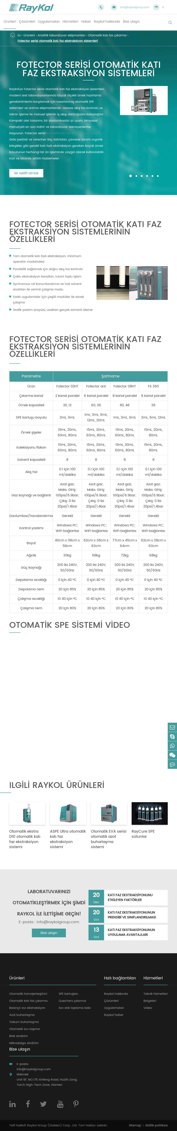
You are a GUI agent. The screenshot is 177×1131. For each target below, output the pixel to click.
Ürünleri (29, 35)
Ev (19, 35)
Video (147, 1008)
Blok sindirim (18, 1036)
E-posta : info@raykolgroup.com (49, 922)
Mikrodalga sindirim (24, 1043)
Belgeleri (149, 1000)
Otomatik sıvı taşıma (24, 1029)
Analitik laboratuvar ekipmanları (61, 35)
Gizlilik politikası (156, 1125)
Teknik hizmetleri (155, 993)
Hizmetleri (153, 978)
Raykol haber (113, 1015)
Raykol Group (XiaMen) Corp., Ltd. (52, 1125)
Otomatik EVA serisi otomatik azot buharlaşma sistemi (108, 839)
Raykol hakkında (116, 993)
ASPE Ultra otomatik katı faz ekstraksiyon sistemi (68, 839)
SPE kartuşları (68, 993)
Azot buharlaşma (22, 1015)
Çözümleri (111, 1000)
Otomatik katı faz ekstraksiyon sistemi (73, 133)
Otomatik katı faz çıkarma (107, 35)
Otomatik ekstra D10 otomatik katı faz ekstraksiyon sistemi (24, 839)
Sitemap (135, 1125)
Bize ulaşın (49, 933)
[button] (130, 176)
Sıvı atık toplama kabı (75, 1008)
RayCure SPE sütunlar (143, 834)
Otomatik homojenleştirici (28, 993)
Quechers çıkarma (72, 1000)
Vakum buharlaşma (24, 1022)
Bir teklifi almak (26, 173)
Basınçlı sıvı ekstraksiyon (27, 1008)
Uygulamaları (114, 1008)
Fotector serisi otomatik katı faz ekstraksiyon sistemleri (58, 41)
